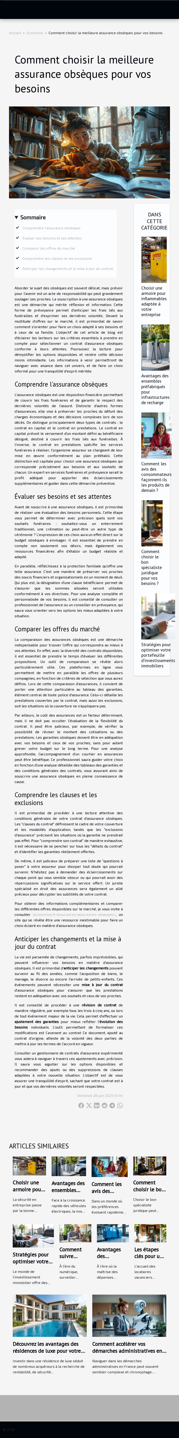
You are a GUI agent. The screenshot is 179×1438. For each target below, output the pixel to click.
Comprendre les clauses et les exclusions (57, 258)
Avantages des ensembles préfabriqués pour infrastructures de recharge (155, 389)
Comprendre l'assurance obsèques (51, 228)
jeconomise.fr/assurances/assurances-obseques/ (74, 914)
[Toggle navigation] (11, 9)
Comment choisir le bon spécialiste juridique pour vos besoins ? (151, 567)
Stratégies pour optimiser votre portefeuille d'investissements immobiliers (158, 655)
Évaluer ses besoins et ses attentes (52, 238)
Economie (35, 32)
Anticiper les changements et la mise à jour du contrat (67, 268)
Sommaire (33, 217)
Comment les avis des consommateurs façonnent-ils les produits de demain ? (156, 477)
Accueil (15, 32)
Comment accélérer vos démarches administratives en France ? (127, 1351)
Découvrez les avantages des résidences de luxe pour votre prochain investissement (47, 1351)
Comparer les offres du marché (48, 248)
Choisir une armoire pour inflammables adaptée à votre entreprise (154, 301)
